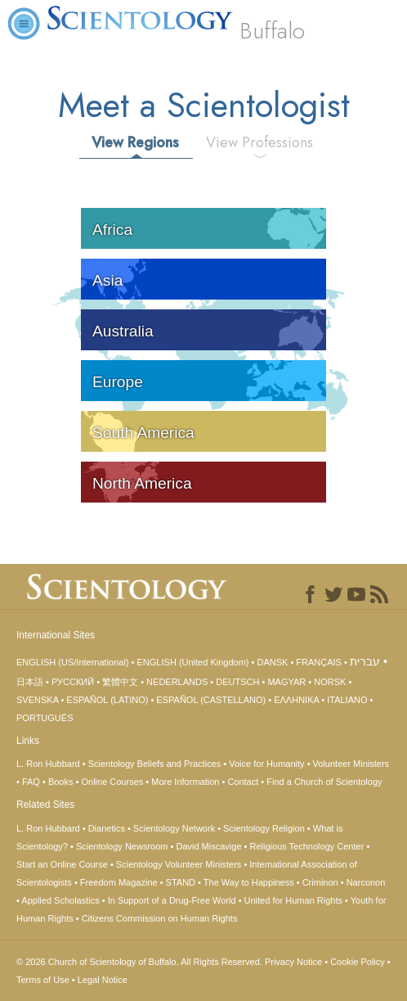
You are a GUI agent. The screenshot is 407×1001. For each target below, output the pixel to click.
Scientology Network (174, 828)
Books (61, 782)
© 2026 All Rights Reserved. (140, 962)
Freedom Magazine (119, 882)
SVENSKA (37, 700)
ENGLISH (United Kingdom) (193, 662)
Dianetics (106, 828)
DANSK (272, 662)
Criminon (320, 882)
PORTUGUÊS (44, 718)
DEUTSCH (237, 682)
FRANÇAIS (319, 662)
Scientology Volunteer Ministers (178, 864)
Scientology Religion (264, 828)
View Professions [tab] (259, 142)
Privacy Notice (293, 962)
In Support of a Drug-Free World (172, 900)
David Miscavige (208, 846)
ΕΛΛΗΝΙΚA (296, 700)
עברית (365, 661)
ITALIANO (347, 700)
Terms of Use (42, 980)
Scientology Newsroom (122, 846)
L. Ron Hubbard (48, 764)
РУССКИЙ (72, 682)
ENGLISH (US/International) (72, 662)
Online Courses (112, 782)
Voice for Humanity (266, 764)
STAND (180, 882)
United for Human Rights (293, 900)
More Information (185, 782)
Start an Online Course (62, 864)
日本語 (29, 682)
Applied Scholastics (60, 900)
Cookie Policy (357, 962)
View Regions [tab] (135, 142)
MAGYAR (286, 682)
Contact (242, 782)
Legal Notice (102, 980)
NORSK (330, 682)
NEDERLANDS (177, 682)
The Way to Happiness (249, 882)
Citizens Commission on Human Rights (160, 918)
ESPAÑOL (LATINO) (107, 700)
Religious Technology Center (307, 846)
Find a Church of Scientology (324, 782)
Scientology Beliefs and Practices (154, 764)
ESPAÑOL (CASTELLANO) (211, 700)
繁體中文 (120, 682)
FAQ (31, 782)
